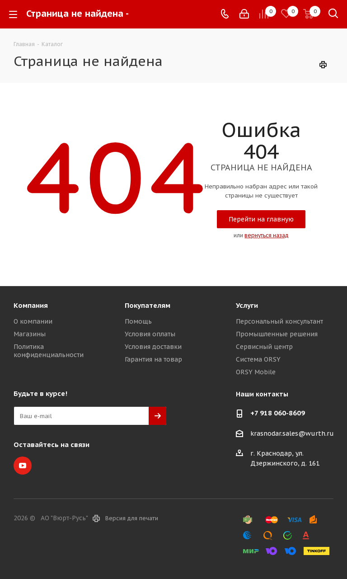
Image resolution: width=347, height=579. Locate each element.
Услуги (247, 305)
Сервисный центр (264, 347)
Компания (31, 305)
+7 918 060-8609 (277, 413)
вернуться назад (266, 235)
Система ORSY (258, 359)
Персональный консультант (279, 321)
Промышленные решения (277, 334)
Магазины (30, 334)
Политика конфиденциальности (49, 351)
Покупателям (147, 305)
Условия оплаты (150, 334)
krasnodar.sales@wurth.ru (292, 433)
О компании (33, 321)
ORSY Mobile (256, 372)
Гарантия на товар (153, 359)
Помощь (138, 321)
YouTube (23, 466)
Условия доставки (153, 347)
